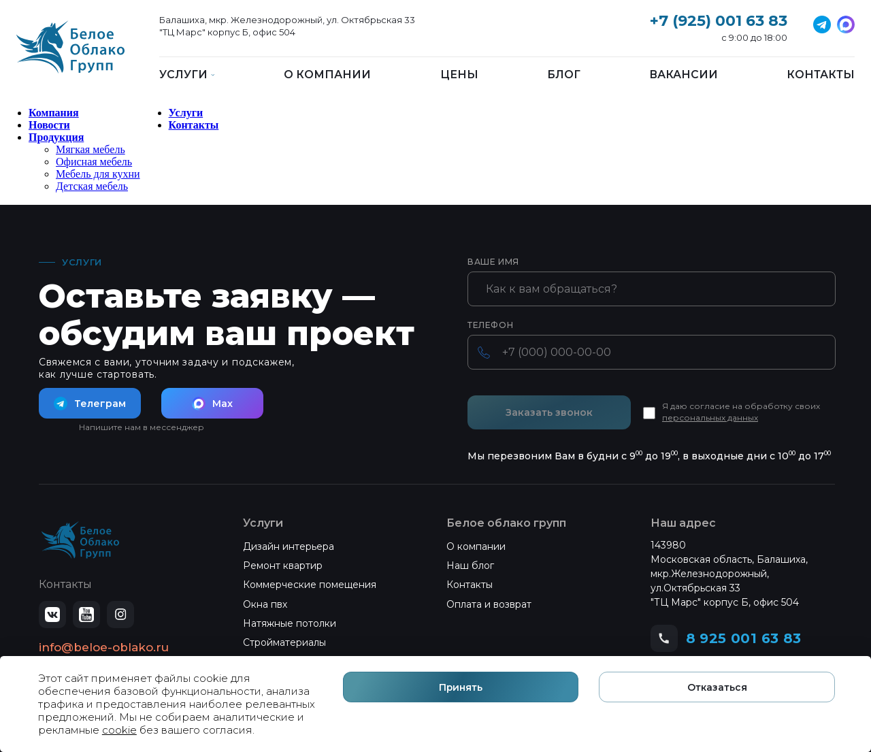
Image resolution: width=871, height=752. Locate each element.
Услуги (186, 112)
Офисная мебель (94, 161)
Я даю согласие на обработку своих (741, 412)
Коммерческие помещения (309, 584)
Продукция (56, 137)
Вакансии (683, 74)
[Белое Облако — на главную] (80, 540)
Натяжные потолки (289, 623)
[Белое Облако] (70, 54)
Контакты (821, 74)
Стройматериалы (284, 642)
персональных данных (710, 417)
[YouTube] (86, 614)
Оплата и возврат (488, 604)
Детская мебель (92, 186)
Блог (563, 74)
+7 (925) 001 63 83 (718, 21)
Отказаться (759, 712)
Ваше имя (493, 262)
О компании (327, 74)
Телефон (490, 325)
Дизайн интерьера (288, 546)
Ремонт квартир (283, 565)
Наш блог (470, 565)
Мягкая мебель (90, 149)
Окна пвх (265, 604)
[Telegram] (846, 24)
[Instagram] (120, 614)
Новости (49, 125)
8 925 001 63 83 (744, 638)
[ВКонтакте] (52, 614)
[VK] (822, 24)
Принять (585, 712)
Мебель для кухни (98, 174)
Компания (54, 112)
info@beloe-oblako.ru (104, 647)
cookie (271, 729)
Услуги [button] (187, 74)
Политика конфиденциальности (108, 667)
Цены (459, 74)
